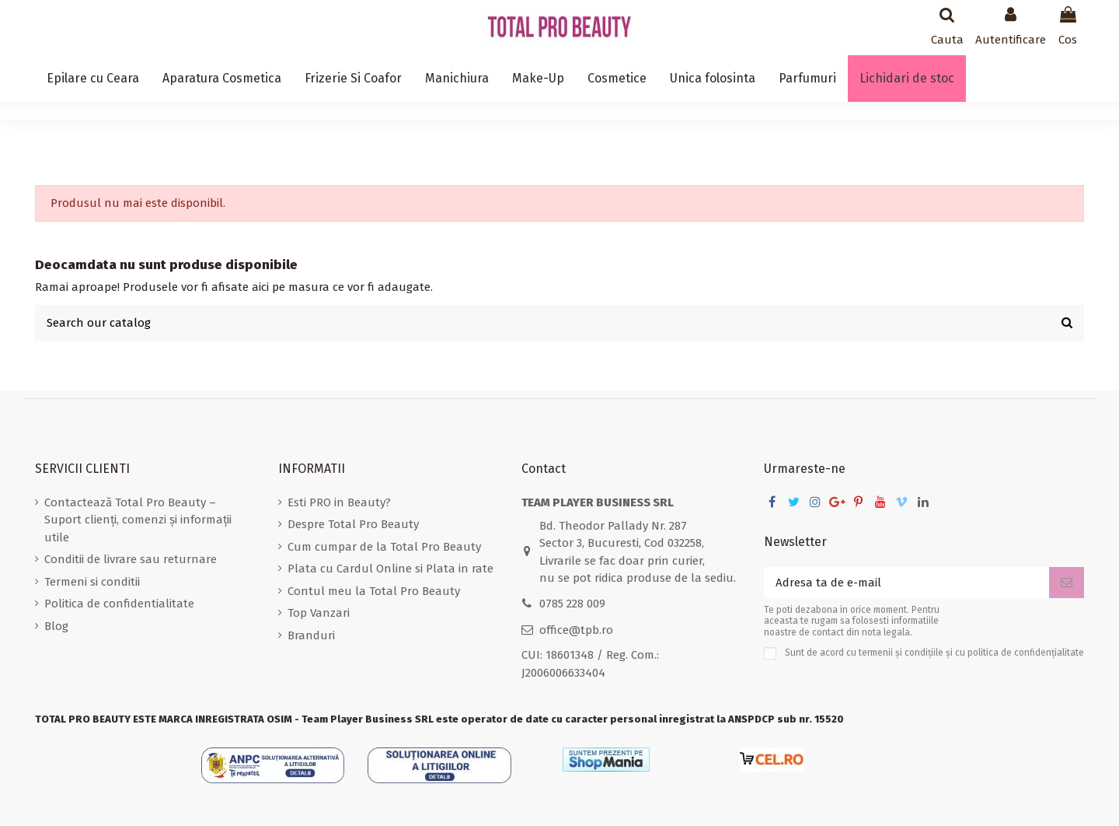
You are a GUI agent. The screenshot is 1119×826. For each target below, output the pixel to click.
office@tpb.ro (576, 630)
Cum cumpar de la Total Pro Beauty (384, 547)
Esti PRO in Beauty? (339, 502)
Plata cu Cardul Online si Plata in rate (390, 569)
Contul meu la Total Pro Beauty (374, 591)
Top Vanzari (319, 613)
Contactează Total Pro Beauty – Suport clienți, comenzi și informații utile (138, 519)
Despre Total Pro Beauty (353, 524)
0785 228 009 (572, 604)
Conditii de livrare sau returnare (130, 559)
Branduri (311, 635)
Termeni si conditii (92, 582)
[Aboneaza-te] (1066, 583)
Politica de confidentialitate (119, 604)
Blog (56, 626)
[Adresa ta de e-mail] (906, 583)
